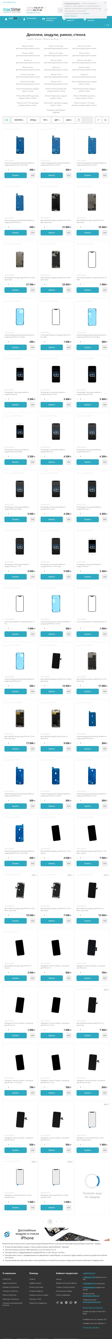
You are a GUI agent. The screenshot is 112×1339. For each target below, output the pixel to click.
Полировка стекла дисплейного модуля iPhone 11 (89, 502)
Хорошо (85, 13)
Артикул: (7, 123)
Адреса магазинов (10, 1277)
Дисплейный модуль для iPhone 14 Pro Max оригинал (56, 215)
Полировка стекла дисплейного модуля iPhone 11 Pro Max (53, 559)
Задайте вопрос (35, 1277)
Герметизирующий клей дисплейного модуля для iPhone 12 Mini (56, 789)
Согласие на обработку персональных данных (34, 1335)
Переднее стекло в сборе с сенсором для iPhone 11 (55, 961)
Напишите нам (23, 1332)
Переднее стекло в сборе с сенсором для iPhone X (55, 1133)
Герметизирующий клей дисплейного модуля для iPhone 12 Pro (92, 789)
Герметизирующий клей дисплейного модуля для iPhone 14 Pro (56, 158)
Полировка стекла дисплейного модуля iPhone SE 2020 (16, 445)
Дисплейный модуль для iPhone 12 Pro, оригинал (56, 903)
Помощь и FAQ (35, 1293)
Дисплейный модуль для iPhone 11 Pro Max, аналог (92, 846)
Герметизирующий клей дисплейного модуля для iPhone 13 (19, 674)
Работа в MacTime (9, 1289)
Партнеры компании (11, 1293)
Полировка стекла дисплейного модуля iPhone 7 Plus (53, 387)
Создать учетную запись (65, 1281)
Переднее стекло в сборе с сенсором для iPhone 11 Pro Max (18, 1075)
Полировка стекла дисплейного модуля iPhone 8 (16, 387)
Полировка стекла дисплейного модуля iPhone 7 (89, 559)
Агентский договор (41, 1332)
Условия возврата (36, 1285)
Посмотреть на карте (91, 1321)
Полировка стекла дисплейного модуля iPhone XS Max (16, 502)
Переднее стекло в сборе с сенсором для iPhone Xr (91, 961)
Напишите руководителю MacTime (12, 1298)
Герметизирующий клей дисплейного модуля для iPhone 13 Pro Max (92, 330)
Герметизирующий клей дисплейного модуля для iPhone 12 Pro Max (19, 846)
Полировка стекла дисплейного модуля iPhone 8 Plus (89, 387)
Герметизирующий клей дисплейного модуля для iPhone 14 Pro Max (19, 158)
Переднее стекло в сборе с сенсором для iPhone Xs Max (91, 1075)
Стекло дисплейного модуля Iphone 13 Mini (92, 273)
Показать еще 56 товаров (92, 1189)
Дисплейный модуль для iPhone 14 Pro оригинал (56, 273)
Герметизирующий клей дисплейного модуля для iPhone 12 (19, 789)
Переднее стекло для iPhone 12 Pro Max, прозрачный (90, 1133)
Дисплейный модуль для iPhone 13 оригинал (54, 731)
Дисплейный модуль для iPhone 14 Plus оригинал (19, 273)
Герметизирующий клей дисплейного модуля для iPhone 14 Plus (92, 158)
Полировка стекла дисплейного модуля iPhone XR (53, 502)
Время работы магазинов (93, 1301)
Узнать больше (70, 16)
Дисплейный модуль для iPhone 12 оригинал (90, 1018)
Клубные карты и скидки (38, 1289)
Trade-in (32, 1273)
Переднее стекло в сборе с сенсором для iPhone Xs (18, 1133)
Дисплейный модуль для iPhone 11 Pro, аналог (56, 846)
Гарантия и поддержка (38, 1297)
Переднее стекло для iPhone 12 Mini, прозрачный (55, 1190)
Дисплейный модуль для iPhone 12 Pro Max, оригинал (19, 903)
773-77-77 (34, 8)
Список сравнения (63, 1289)
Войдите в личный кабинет (66, 1277)
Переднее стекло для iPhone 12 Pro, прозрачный (18, 1190)
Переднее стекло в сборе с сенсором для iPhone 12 (18, 1018)
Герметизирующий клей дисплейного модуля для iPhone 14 (19, 215)
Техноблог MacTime (10, 1285)
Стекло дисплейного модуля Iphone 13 (92, 616)
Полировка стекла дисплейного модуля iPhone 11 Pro (16, 559)
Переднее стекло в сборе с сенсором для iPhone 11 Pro (55, 1075)
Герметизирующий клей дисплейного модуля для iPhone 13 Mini (19, 330)
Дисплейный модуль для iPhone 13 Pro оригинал (92, 674)
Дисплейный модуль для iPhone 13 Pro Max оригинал (19, 731)
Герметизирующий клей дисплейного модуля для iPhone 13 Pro (56, 617)
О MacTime (7, 1273)
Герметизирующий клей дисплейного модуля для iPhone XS (92, 731)
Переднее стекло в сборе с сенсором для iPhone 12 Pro (55, 1018)
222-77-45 (34, 10)
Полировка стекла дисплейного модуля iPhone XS (89, 445)
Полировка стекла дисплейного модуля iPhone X (53, 445)
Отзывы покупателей (11, 1281)
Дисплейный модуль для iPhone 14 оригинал (90, 215)
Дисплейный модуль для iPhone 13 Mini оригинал (56, 674)
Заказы (59, 1273)
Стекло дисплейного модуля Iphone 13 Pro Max (56, 330)
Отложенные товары (64, 1285)
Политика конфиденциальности (66, 1332)
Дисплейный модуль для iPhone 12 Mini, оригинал (90, 903)
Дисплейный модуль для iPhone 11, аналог (18, 961)
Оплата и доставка (36, 1281)
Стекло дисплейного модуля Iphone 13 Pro (19, 617)
